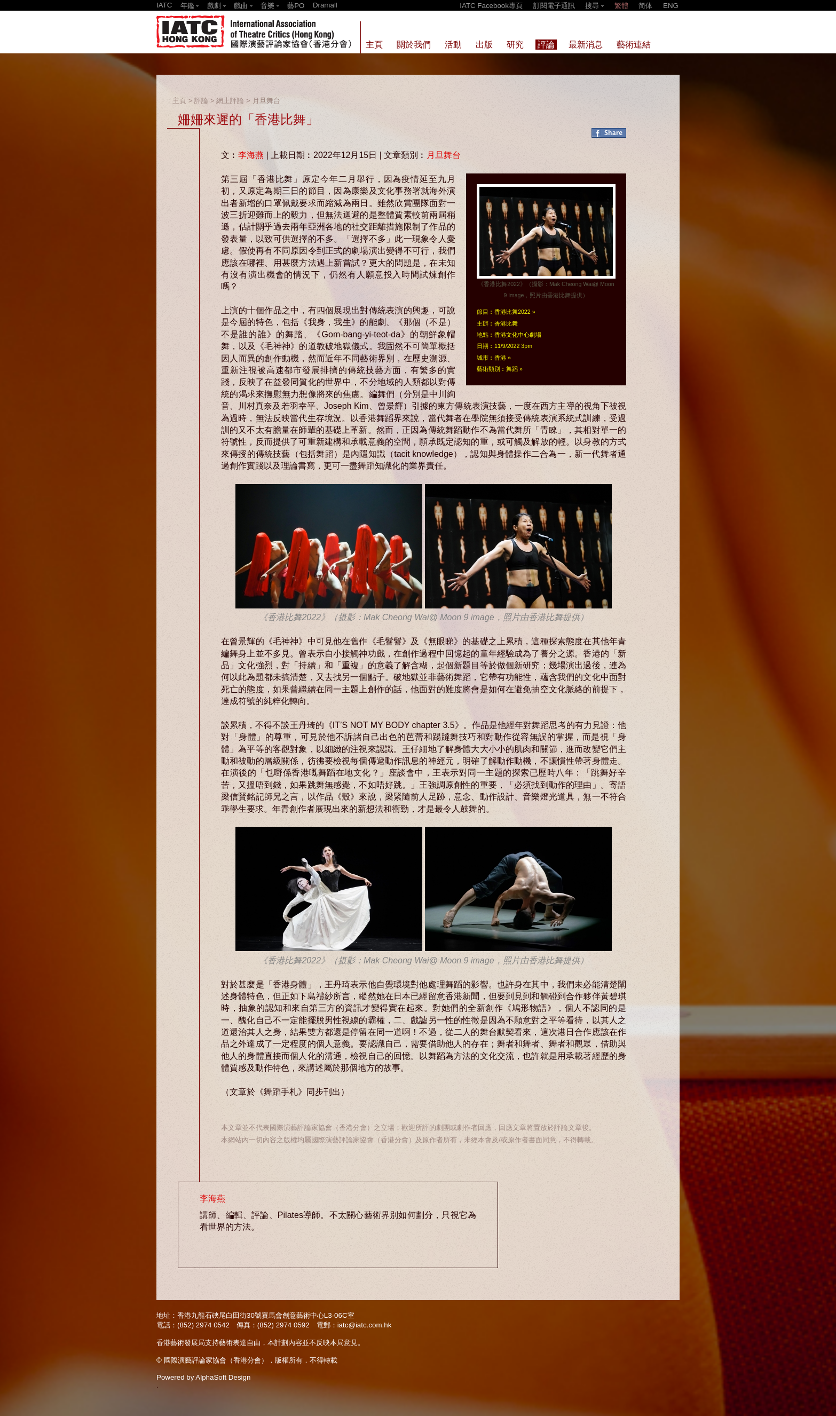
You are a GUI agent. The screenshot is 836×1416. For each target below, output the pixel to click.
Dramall (325, 5)
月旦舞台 (266, 101)
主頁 (179, 101)
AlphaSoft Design (222, 1377)
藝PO (295, 6)
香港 (500, 357)
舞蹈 (512, 369)
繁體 (621, 6)
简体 (645, 6)
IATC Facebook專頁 (491, 6)
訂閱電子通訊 (554, 6)
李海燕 (251, 155)
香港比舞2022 (512, 311)
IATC (164, 5)
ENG (671, 6)
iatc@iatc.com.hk (364, 1325)
